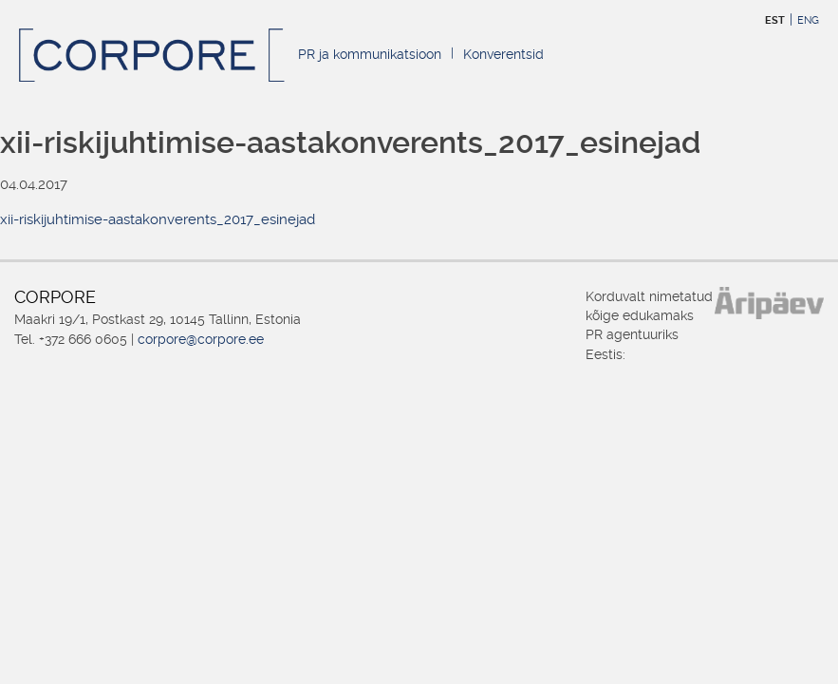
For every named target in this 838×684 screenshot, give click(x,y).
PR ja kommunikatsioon (369, 54)
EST (775, 20)
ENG (808, 20)
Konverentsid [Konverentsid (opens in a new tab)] (503, 54)
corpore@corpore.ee (201, 339)
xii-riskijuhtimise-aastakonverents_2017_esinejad (157, 219)
